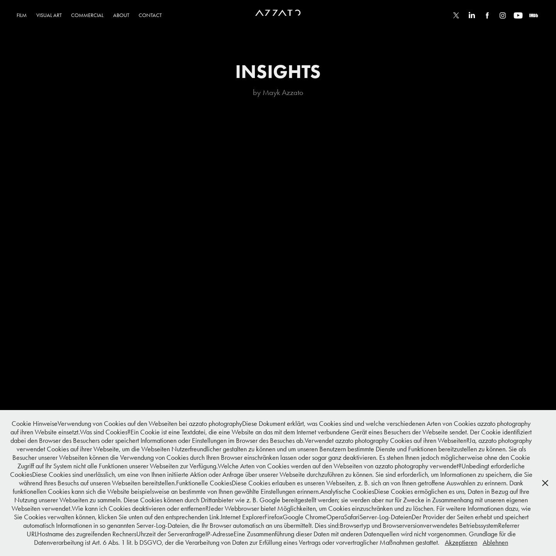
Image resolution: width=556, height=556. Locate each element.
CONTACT (150, 15)
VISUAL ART (49, 15)
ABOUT (121, 15)
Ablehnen (495, 542)
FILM (22, 15)
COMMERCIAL (87, 15)
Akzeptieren (461, 542)
